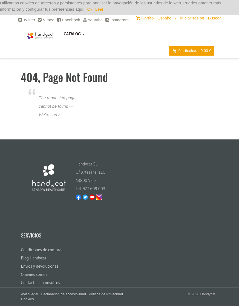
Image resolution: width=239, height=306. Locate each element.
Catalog (74, 33)
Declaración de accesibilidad (63, 294)
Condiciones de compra (41, 249)
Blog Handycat (34, 258)
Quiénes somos (34, 274)
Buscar (214, 18)
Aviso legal (29, 294)
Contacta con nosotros (40, 282)
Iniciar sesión (192, 18)
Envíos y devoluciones (40, 266)
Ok (90, 9)
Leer (99, 9)
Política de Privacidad (106, 294)
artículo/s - (190, 51)
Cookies (27, 299)
